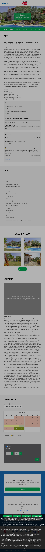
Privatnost (26, 516)
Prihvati (8, 516)
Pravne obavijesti (36, 516)
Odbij (17, 516)
